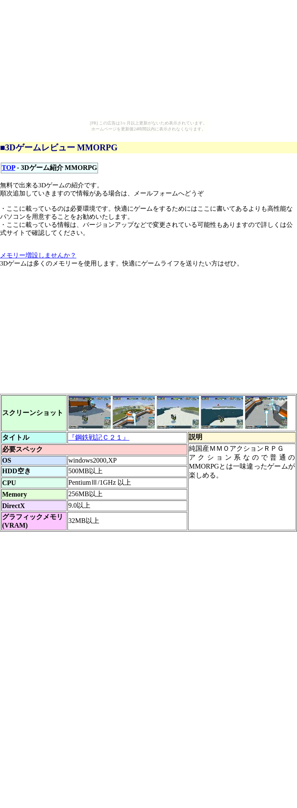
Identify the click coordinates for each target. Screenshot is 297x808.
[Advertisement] (134, 334)
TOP (8, 167)
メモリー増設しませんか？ (38, 255)
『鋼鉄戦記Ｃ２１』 (98, 437)
